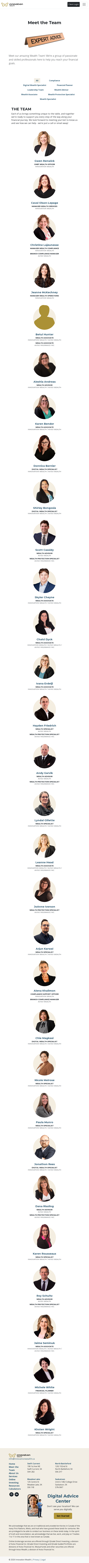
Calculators (15, 1488)
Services (13, 1476)
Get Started (63, 1515)
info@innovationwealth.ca (22, 1458)
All (37, 80)
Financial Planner (65, 85)
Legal (43, 1559)
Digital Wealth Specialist (34, 85)
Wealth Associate (29, 94)
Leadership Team (35, 90)
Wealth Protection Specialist (61, 94)
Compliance (54, 80)
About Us (13, 1473)
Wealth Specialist (48, 99)
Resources (14, 1485)
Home (12, 1463)
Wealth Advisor (61, 90)
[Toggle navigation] (84, 4)
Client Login (73, 4)
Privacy (36, 1559)
